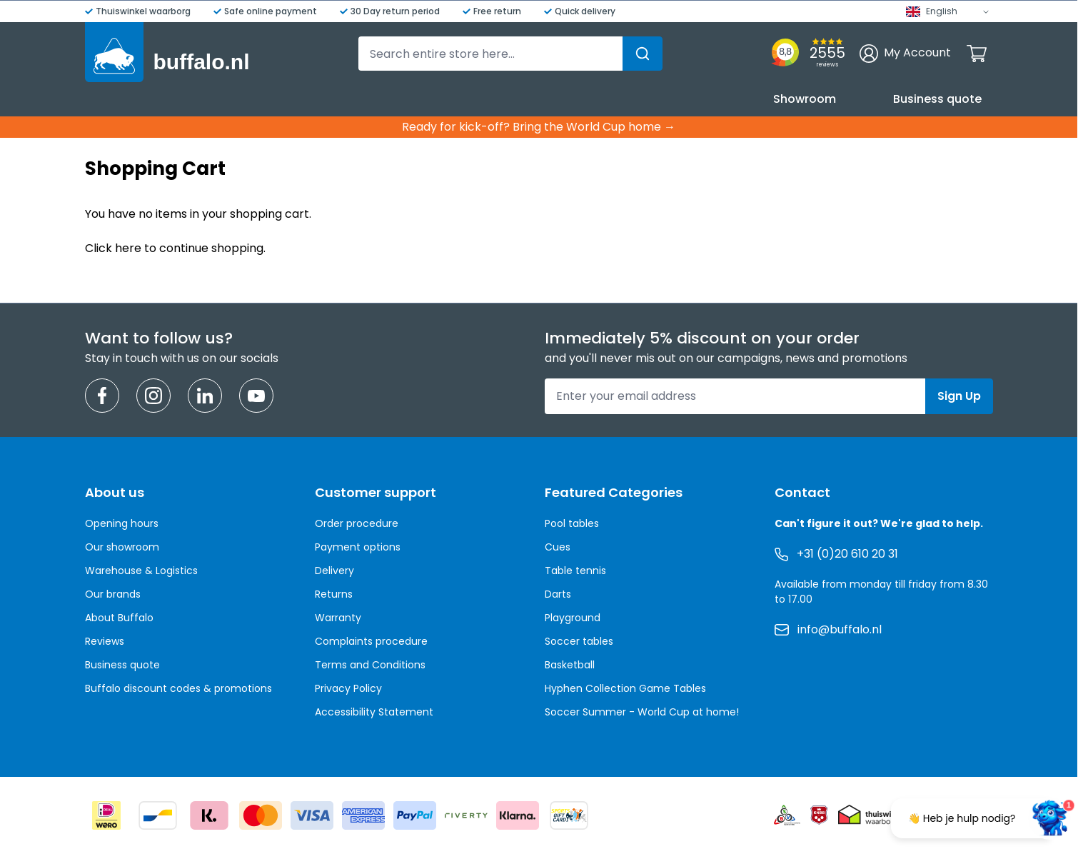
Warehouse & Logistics (141, 570)
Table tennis (575, 570)
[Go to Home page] (167, 52)
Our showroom (122, 547)
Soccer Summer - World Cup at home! (642, 712)
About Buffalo (119, 618)
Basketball (570, 665)
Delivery (334, 570)
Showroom (804, 99)
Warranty (338, 618)
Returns (334, 594)
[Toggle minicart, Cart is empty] (976, 53)
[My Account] (905, 54)
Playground (572, 618)
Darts (558, 594)
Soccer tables (579, 641)
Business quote (937, 99)
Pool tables (572, 523)
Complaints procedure (371, 641)
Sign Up (959, 396)
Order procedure (356, 523)
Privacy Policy (348, 688)
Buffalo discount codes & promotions (178, 688)
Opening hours (121, 523)
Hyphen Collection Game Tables (625, 688)
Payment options (358, 547)
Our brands (113, 594)
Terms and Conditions (370, 665)
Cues (557, 547)
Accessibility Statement (374, 712)
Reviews (104, 641)
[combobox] (510, 53)
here (128, 248)
